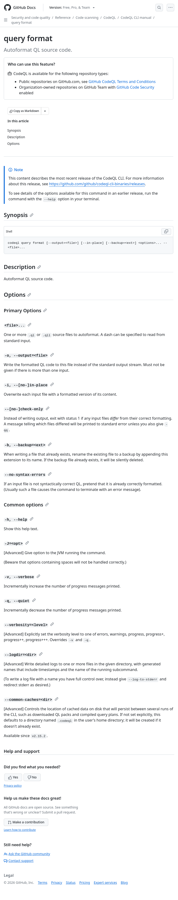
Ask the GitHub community (27, 854)
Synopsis (18, 215)
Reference (63, 17)
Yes (13, 777)
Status (71, 882)
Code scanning (87, 17)
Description (22, 267)
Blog (124, 882)
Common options (26, 504)
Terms (42, 882)
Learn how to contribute (20, 830)
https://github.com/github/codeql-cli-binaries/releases (97, 183)
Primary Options (25, 310)
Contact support (18, 860)
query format (21, 22)
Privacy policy (13, 786)
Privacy (56, 882)
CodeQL (109, 17)
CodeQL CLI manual (136, 17)
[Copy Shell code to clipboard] (166, 231)
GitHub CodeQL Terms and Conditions (122, 81)
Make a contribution (26, 822)
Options (17, 294)
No (32, 777)
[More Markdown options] (45, 111)
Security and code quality (30, 17)
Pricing (84, 882)
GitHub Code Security (135, 87)
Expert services (105, 882)
